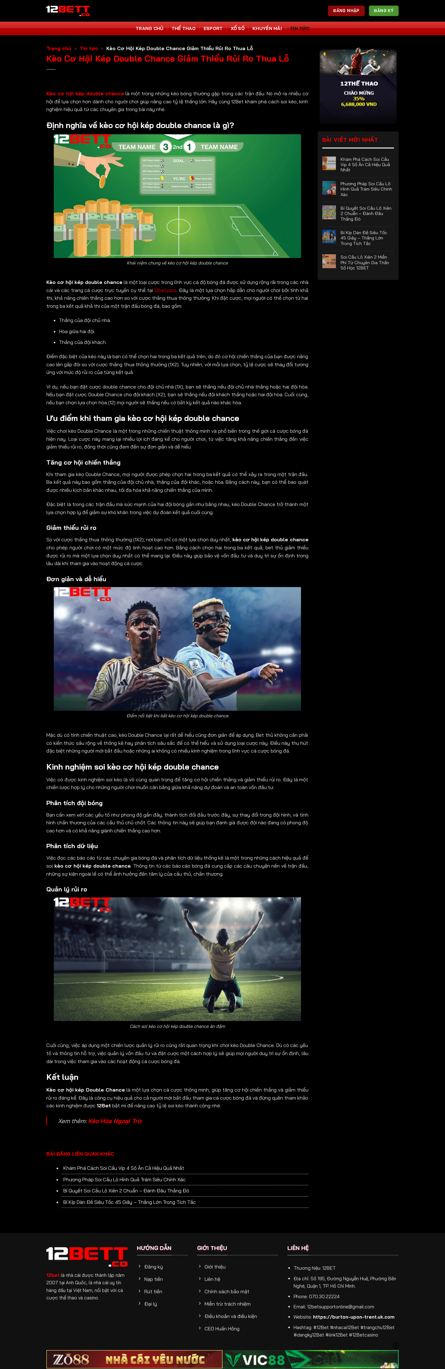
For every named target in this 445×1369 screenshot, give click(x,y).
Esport (213, 28)
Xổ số (237, 28)
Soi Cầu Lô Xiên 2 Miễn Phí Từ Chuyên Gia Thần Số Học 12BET (365, 262)
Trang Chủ (149, 28)
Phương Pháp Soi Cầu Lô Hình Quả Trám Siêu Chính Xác (124, 1179)
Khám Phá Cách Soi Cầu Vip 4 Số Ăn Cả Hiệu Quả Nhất (123, 1168)
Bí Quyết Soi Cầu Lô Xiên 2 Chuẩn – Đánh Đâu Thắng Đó (126, 1190)
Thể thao (184, 28)
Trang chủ (58, 48)
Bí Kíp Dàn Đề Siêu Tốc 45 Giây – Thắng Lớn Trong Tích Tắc (129, 1202)
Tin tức (299, 28)
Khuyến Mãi (267, 28)
